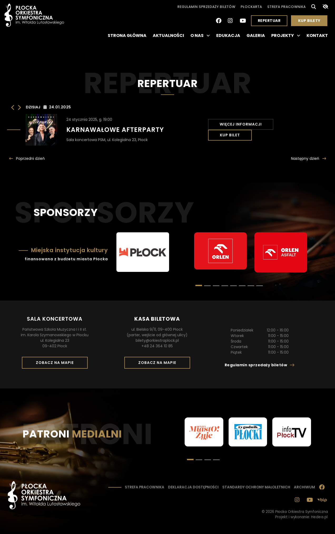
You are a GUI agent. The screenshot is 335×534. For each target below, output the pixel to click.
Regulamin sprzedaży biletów (206, 6)
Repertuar (269, 20)
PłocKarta (251, 6)
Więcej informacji (240, 129)
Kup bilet (297, 129)
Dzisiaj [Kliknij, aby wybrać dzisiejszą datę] (33, 107)
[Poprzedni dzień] (12, 107)
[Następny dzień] (19, 107)
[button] (207, 285)
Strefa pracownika (286, 6)
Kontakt (317, 35)
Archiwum (304, 487)
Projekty (285, 36)
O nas (200, 36)
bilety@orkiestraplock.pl (157, 340)
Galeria (256, 35)
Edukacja (228, 35)
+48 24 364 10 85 (157, 346)
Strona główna (127, 35)
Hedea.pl (319, 516)
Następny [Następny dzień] (305, 158)
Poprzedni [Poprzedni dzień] (30, 158)
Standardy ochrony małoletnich (256, 487)
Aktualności (168, 35)
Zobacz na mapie (56, 364)
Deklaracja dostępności (193, 487)
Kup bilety (311, 22)
